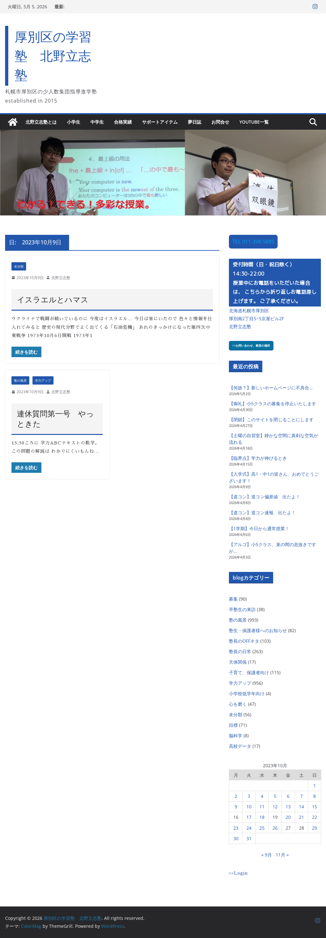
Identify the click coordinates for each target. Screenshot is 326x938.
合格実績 (123, 122)
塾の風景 (20, 380)
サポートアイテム (160, 122)
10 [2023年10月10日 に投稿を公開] (249, 807)
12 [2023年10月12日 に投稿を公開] (275, 807)
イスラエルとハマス (53, 299)
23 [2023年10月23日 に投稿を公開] (235, 828)
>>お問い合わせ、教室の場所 (251, 345)
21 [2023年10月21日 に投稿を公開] (301, 817)
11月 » (282, 855)
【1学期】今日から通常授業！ (259, 528)
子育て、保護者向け (249, 672)
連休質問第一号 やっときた (55, 418)
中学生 (97, 122)
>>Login (238, 873)
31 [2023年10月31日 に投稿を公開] (249, 838)
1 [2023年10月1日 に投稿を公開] (314, 786)
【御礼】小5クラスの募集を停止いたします (272, 403)
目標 (233, 725)
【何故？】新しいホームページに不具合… (271, 388)
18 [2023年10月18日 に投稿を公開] (262, 817)
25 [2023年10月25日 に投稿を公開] (262, 828)
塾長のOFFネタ (244, 641)
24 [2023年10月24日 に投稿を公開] (249, 828)
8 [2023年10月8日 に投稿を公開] (314, 796)
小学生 (73, 122)
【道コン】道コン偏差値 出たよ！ (264, 497)
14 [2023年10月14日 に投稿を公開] (301, 807)
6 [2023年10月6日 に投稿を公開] (288, 796)
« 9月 (266, 855)
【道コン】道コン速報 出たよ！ (262, 512)
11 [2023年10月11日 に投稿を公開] (262, 807)
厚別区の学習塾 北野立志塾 (53, 55)
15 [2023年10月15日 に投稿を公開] (314, 807)
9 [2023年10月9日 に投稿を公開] (236, 807)
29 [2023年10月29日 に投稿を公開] (314, 828)
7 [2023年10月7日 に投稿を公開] (301, 796)
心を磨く (238, 704)
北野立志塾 (60, 277)
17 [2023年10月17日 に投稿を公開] (249, 817)
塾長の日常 (240, 651)
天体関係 (238, 662)
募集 (233, 599)
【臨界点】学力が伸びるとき (258, 458)
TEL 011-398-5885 (253, 241)
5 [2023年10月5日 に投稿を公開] (275, 796)
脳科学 (235, 735)
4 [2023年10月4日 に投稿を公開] (262, 796)
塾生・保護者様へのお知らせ (258, 630)
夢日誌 (194, 122)
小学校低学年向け (247, 693)
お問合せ (220, 122)
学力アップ (43, 380)
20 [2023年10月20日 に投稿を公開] (288, 817)
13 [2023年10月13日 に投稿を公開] (288, 807)
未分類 (19, 266)
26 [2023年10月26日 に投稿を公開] (275, 828)
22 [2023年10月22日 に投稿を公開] (314, 817)
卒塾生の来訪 (242, 609)
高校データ (240, 746)
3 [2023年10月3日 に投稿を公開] (249, 796)
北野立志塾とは (41, 122)
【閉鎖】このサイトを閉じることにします (271, 419)
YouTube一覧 (254, 122)
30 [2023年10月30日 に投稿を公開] (235, 838)
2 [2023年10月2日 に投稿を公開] (236, 796)
